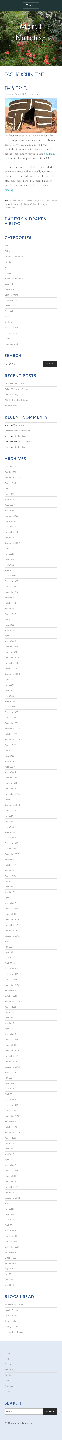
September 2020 (12, 674)
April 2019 (10, 766)
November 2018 (12, 794)
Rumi (54, 200)
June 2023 (9, 494)
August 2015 (10, 1006)
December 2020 (12, 657)
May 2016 (9, 957)
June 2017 (9, 886)
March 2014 (10, 1099)
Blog (7, 1358)
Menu (32, 5)
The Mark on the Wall (14, 1332)
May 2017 (9, 892)
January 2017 (11, 914)
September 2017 (12, 870)
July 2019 (9, 750)
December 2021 (12, 592)
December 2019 (12, 723)
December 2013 (12, 1116)
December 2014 (12, 1050)
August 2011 (10, 1268)
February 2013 (11, 1170)
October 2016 (11, 930)
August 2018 (10, 810)
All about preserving (14, 1304)
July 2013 (9, 1143)
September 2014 (12, 1067)
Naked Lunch (44, 200)
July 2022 (9, 554)
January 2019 (11, 783)
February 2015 (11, 1039)
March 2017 (10, 903)
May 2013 (9, 1154)
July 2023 (9, 488)
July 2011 (9, 1274)
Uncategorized (11, 344)
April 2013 (10, 1159)
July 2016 (9, 946)
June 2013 (9, 1148)
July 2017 (9, 881)
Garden (8, 273)
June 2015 (9, 1017)
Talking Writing (12, 1326)
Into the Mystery (20, 436)
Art (6, 245)
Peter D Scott (11, 430)
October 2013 (11, 1127)
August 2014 (10, 1072)
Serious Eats (10, 1321)
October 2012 (11, 1192)
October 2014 (11, 1061)
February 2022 (11, 581)
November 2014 (12, 1056)
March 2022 (10, 575)
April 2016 (10, 963)
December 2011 (12, 1247)
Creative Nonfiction (14, 256)
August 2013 (10, 1138)
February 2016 (11, 974)
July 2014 (9, 1077)
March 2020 (10, 706)
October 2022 (11, 537)
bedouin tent (17, 200)
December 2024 (12, 466)
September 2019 (12, 739)
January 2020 (11, 717)
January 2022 (11, 586)
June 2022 (9, 559)
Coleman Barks (30, 200)
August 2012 (10, 1203)
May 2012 (9, 1219)
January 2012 (11, 1241)
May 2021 (9, 630)
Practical (9, 311)
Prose (7, 316)
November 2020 (12, 663)
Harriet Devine (11, 1310)
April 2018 (10, 832)
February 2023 (11, 515)
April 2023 (10, 505)
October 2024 (11, 472)
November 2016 (12, 925)
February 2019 (11, 777)
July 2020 (9, 685)
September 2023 (12, 477)
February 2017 (11, 908)
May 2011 (9, 1285)
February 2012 (11, 1236)
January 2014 (11, 1110)
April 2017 (10, 897)
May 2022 (9, 564)
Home (7, 1353)
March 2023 (10, 510)
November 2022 (12, 532)
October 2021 (11, 603)
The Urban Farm (12, 333)
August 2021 (10, 614)
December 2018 (12, 788)
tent (6, 204)
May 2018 (9, 826)
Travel (7, 338)
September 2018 (12, 805)
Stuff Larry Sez (11, 327)
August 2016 (10, 941)
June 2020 (9, 690)
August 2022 (10, 548)
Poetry (8, 305)
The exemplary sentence (16, 394)
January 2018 (11, 848)
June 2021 (9, 625)
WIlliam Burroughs (38, 204)
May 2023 (9, 499)
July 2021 (9, 619)
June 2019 (9, 756)
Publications (10, 1364)
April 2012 (10, 1225)
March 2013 (10, 1165)
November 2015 (12, 990)
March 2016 (10, 968)
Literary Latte (11, 1315)
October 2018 (11, 799)
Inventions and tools (14, 278)
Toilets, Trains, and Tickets (16, 389)
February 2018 (11, 843)
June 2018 (9, 821)
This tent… (17, 88)
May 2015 (9, 1023)
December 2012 (12, 1181)
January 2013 (11, 1176)
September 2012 (12, 1198)
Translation (18, 425)
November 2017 (12, 859)
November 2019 (12, 728)
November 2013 (12, 1121)
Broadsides (9, 1386)
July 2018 (9, 816)
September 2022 (12, 543)
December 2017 (12, 854)
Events (8, 262)
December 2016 (12, 919)
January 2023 (11, 521)
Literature (35, 94)
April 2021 (10, 635)
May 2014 (9, 1088)
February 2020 (11, 712)
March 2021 (10, 641)
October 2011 (11, 1257)
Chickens (9, 251)
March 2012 (10, 1230)
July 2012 (9, 1208)
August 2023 (10, 483)
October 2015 (11, 996)
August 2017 (10, 876)
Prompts (8, 1380)
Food (7, 267)
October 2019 (11, 734)
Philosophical (11, 300)
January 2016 (11, 979)
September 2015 (12, 1001)
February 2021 (11, 646)
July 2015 (9, 1012)
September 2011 (12, 1263)
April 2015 (10, 1028)
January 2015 (11, 1045)
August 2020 (10, 679)
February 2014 (11, 1105)
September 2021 (12, 608)
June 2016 (9, 952)
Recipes (8, 322)
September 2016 (12, 936)
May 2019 (9, 761)
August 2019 (10, 745)
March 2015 (10, 1034)
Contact (8, 1391)
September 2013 (12, 1132)
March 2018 (10, 837)
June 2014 (9, 1083)
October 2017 (11, 865)
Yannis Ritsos (11, 405)
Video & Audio (10, 1369)
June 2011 (9, 1279)
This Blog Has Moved (14, 383)
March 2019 (10, 772)
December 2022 (12, 526)
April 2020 (10, 701)
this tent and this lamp (19, 204)
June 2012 (9, 1214)
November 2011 (12, 1252)
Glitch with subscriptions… (17, 400)
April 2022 (10, 570)
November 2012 (12, 1187)
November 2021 (12, 597)
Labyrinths (9, 284)
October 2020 (11, 668)
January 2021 (11, 652)
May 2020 (9, 695)
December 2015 (12, 985)
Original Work (11, 294)
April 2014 (10, 1094)
